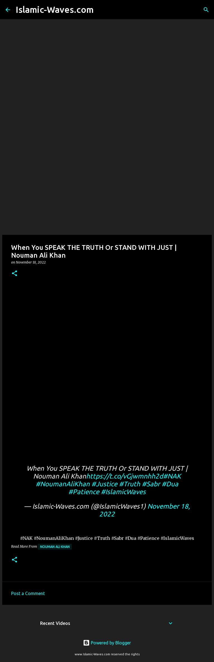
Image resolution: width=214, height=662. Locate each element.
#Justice (104, 484)
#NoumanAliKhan (63, 484)
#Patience (83, 492)
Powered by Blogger (107, 642)
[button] (14, 273)
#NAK (172, 476)
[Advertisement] (107, 191)
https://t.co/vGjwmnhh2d (124, 476)
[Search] (101, 9)
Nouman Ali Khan (55, 547)
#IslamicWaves (123, 492)
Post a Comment (28, 593)
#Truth (129, 484)
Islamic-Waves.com (55, 9)
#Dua (170, 484)
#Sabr (151, 484)
